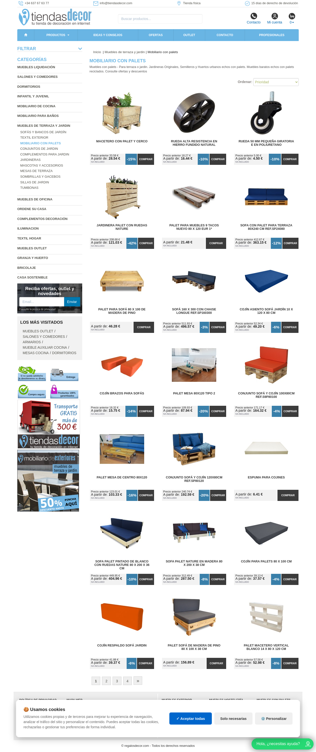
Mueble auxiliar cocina (45, 347)
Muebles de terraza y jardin (43, 126)
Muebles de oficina (34, 199)
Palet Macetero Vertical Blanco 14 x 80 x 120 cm (266, 647)
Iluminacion (28, 228)
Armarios (32, 342)
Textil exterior (34, 137)
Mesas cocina (36, 353)
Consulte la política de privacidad (37, 309)
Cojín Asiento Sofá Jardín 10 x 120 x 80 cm (266, 311)
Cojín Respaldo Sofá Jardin (122, 645)
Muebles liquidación (36, 67)
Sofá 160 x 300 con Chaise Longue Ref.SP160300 (194, 311)
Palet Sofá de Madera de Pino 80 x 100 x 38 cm (194, 647)
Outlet (189, 35)
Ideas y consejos (107, 35)
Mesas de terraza (36, 171)
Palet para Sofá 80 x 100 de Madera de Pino (122, 311)
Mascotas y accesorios (41, 165)
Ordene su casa (31, 209)
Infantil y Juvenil (33, 96)
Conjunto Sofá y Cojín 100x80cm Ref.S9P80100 (266, 395)
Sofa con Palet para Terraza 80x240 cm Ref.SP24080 (266, 227)
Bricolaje (26, 268)
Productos (55, 35)
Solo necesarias (233, 719)
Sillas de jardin (34, 182)
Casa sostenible (32, 277)
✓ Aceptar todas (190, 718)
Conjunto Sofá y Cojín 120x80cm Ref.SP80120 (194, 479)
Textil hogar (29, 238)
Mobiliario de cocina (36, 106)
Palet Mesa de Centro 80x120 (122, 477)
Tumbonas (29, 188)
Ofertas (155, 35)
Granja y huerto (32, 258)
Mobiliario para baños (38, 116)
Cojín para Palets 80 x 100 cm (266, 561)
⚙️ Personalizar (274, 719)
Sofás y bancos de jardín (43, 132)
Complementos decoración (42, 219)
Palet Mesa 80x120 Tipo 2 (194, 393)
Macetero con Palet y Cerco (122, 141)
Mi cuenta (274, 18)
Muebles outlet (32, 248)
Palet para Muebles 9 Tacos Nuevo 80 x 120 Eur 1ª (194, 227)
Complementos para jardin (44, 154)
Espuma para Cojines (266, 477)
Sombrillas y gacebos (40, 176)
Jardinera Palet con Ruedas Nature (122, 227)
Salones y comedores (37, 77)
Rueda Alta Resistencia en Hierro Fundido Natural (194, 143)
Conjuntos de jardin (39, 148)
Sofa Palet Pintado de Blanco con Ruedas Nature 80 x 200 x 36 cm (121, 565)
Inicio (97, 52)
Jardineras (30, 160)
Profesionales (271, 35)
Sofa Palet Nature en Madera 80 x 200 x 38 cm (194, 563)
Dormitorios (28, 86)
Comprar (145, 159)
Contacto (253, 18)
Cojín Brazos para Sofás (122, 393)
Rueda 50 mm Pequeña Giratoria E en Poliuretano (266, 143)
